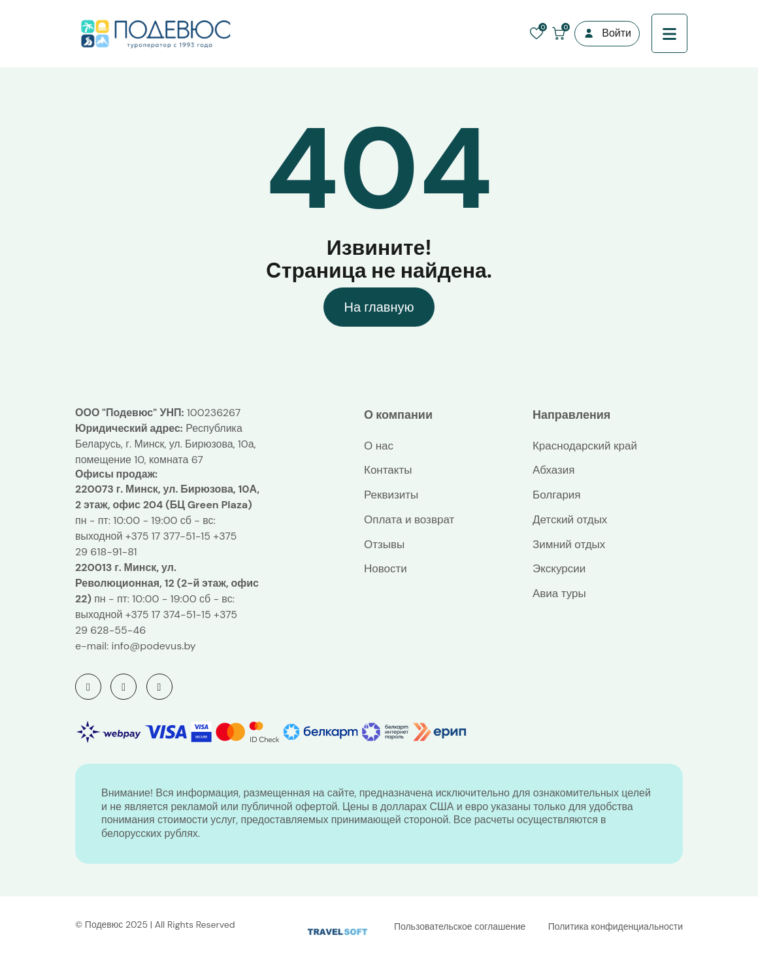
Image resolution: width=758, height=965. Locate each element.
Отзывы (384, 544)
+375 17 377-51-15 (167, 536)
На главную (379, 307)
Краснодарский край (585, 445)
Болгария (557, 494)
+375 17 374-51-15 (168, 614)
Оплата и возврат (409, 519)
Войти (616, 33)
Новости (385, 568)
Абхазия (554, 470)
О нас (378, 445)
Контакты (388, 470)
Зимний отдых (569, 544)
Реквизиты (391, 494)
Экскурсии (559, 568)
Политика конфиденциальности (615, 926)
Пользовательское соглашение (459, 926)
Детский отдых (570, 519)
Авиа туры (559, 593)
